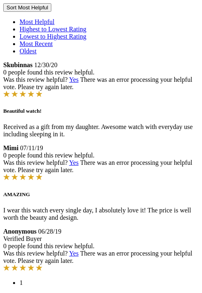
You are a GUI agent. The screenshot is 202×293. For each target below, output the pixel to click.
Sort (27, 7)
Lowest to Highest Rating (53, 36)
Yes (74, 79)
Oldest (28, 51)
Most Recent (36, 43)
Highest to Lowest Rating (53, 29)
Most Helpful (37, 21)
